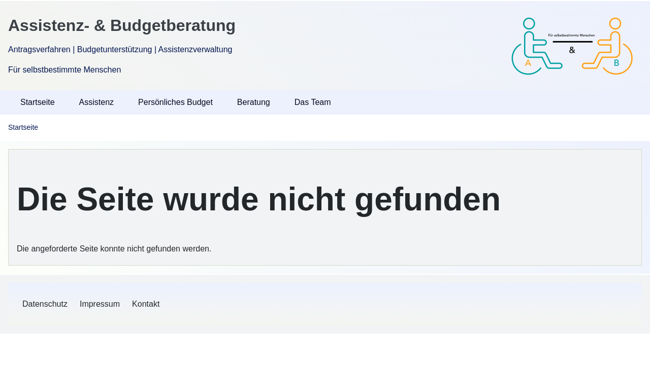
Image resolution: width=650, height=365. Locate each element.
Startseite (23, 127)
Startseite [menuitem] (37, 102)
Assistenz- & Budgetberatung (122, 25)
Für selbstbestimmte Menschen (64, 69)
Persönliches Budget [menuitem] (175, 102)
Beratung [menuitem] (253, 102)
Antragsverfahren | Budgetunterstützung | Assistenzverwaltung (120, 49)
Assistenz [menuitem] (96, 102)
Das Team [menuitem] (313, 102)
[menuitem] (45, 304)
